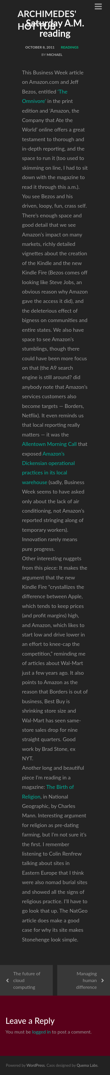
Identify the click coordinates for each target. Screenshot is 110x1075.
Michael (54, 54)
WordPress (35, 1065)
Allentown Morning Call (49, 444)
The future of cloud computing (26, 980)
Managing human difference (86, 980)
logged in (41, 1031)
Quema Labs (87, 1065)
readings (70, 47)
